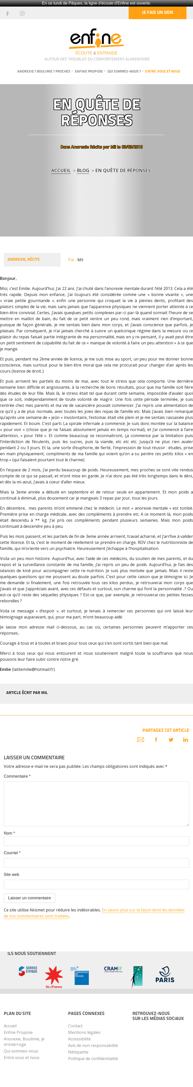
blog (83, 170)
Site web (11, 874)
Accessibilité (79, 1039)
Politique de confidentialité (93, 1058)
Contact (75, 1026)
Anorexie (80, 147)
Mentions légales (84, 1032)
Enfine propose (89, 72)
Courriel (12, 853)
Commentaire (17, 776)
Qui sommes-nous (21, 1051)
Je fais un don (157, 12)
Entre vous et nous (162, 72)
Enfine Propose (18, 1032)
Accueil (61, 170)
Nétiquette (78, 1052)
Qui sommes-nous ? (124, 72)
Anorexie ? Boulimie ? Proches (43, 72)
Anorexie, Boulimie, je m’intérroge (24, 1041)
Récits (96, 147)
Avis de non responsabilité (93, 1045)
